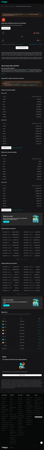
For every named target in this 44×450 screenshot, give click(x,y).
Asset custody (28, 414)
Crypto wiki (20, 423)
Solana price (20, 430)
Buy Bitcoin (20, 399)
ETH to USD (34, 85)
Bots (11, 420)
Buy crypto (20, 397)
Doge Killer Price (11, 6)
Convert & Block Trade (13, 408)
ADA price (20, 428)
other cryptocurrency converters (17, 85)
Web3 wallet (12, 426)
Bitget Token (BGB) (5, 409)
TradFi (11, 401)
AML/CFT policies (38, 408)
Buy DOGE (20, 403)
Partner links (4, 420)
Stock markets (12, 439)
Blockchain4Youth (5, 426)
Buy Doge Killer (6, 28)
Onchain (11, 403)
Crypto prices (6, 6)
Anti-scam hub (29, 404)
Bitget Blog (4, 407)
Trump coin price (21, 432)
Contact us (4, 399)
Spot (11, 397)
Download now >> (26, 14)
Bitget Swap (12, 430)
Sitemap (3, 430)
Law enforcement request (38, 400)
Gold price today (13, 441)
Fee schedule (28, 422)
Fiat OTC (11, 428)
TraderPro (12, 424)
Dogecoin (28, 70)
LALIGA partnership (5, 422)
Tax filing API (28, 424)
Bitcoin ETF (20, 421)
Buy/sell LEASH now (22, 47)
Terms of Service (38, 412)
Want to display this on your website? (36, 44)
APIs (11, 422)
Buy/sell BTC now (6, 147)
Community (4, 401)
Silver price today (13, 443)
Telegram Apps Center (12, 433)
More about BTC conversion (17, 147)
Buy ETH (19, 401)
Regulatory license (38, 406)
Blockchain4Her (4, 428)
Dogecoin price (20, 434)
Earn (11, 412)
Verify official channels (28, 402)
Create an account (22, 375)
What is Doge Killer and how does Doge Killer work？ (29, 84)
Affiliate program (29, 410)
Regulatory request (38, 402)
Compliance (37, 404)
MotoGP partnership (5, 424)
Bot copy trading (13, 418)
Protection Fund (4, 416)
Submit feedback (29, 397)
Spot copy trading (13, 414)
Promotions (28, 418)
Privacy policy (37, 410)
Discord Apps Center (13, 435)
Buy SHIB (20, 409)
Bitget (2, 6)
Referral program (29, 420)
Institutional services (30, 412)
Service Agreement (38, 397)
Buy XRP (19, 405)
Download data (29, 416)
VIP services (28, 408)
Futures (11, 399)
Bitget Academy (4, 405)
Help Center (28, 399)
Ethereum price (21, 415)
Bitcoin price (20, 413)
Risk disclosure (37, 414)
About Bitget (4, 397)
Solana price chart (21, 417)
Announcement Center (4, 412)
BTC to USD (28, 85)
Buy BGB (19, 407)
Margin (11, 410)
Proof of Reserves (5, 414)
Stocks (11, 405)
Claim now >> (16, 15)
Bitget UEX (4, 418)
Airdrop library (12, 437)
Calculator (20, 419)
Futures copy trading (13, 416)
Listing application (29, 406)
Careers (3, 403)
